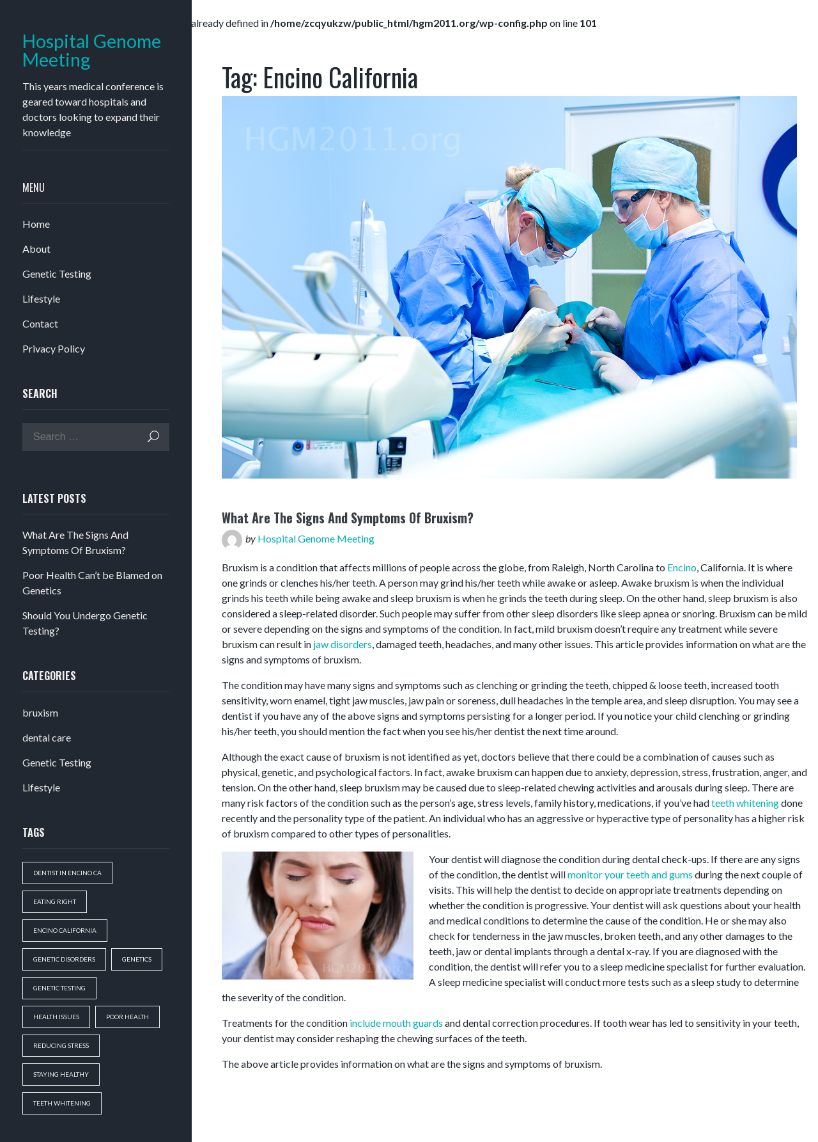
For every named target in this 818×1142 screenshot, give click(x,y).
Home (36, 224)
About (36, 248)
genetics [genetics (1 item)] (136, 959)
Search (153, 436)
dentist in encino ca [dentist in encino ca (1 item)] (67, 872)
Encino (682, 567)
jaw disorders (342, 644)
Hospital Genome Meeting (91, 50)
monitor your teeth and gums (630, 874)
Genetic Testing (56, 273)
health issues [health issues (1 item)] (56, 1016)
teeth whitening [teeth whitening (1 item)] (62, 1103)
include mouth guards (396, 1023)
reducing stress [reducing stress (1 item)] (61, 1045)
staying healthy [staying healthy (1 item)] (61, 1074)
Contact (40, 323)
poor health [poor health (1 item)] (127, 1016)
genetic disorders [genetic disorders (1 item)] (64, 959)
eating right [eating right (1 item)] (54, 901)
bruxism (40, 712)
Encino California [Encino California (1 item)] (64, 930)
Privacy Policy (53, 348)
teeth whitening (745, 803)
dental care (46, 737)
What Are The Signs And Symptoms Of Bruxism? (348, 517)
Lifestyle (41, 298)
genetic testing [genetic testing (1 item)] (59, 988)
